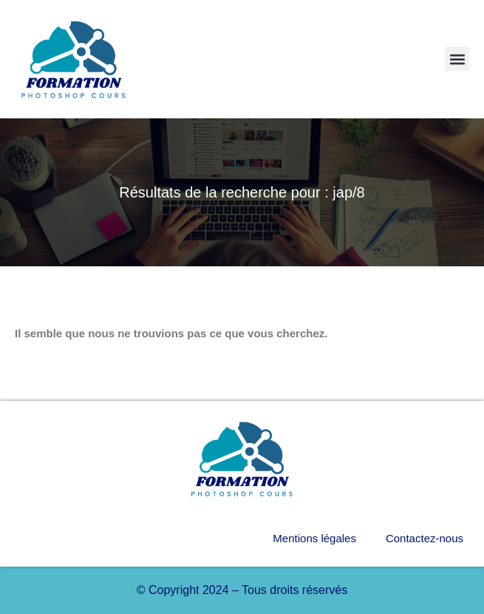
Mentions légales (314, 538)
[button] (457, 59)
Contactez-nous (424, 538)
